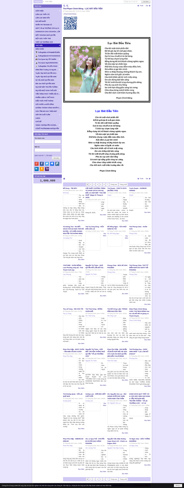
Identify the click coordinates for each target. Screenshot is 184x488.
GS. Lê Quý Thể (91, 448)
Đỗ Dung (66, 193)
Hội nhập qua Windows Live (52, 164)
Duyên (109, 195)
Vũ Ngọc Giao (133, 445)
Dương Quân (67, 401)
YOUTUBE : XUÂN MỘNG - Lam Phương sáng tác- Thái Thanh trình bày (73, 267)
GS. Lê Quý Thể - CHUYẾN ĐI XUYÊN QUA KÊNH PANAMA (95, 441)
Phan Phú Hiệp (68, 356)
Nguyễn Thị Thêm (91, 274)
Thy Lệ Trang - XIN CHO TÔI (73, 309)
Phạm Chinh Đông (70, 14)
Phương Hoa (133, 358)
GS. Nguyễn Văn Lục (114, 403)
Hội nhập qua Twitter (47, 164)
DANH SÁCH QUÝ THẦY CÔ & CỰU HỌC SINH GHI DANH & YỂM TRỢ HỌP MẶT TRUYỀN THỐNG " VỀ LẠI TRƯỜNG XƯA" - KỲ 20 (139, 398)
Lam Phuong (67, 274)
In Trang (64, 178)
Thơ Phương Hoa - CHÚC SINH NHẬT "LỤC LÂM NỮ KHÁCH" (138, 351)
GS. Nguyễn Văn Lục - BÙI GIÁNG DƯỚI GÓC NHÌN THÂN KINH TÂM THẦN (116, 396)
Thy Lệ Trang (67, 313)
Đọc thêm (81, 220)
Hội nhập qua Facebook (42, 164)
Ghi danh (49, 155)
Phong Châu (133, 233)
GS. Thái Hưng (90, 316)
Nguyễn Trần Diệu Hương (115, 448)
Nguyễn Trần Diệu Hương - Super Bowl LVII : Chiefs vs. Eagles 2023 (117, 441)
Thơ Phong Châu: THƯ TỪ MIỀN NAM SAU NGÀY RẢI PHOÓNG (138, 267)
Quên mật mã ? (39, 155)
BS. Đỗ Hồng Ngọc (113, 233)
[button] (48, 11)
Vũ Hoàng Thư (67, 238)
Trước (141, 5)
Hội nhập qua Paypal (57, 164)
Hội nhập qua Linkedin (37, 169)
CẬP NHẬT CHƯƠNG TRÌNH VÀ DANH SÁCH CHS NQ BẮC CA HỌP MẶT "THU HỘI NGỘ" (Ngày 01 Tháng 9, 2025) (96, 192)
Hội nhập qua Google (37, 164)
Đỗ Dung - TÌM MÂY (70, 188)
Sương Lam (89, 401)
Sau (147, 5)
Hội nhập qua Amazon (42, 169)
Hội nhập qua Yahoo (47, 169)
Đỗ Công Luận (112, 316)
